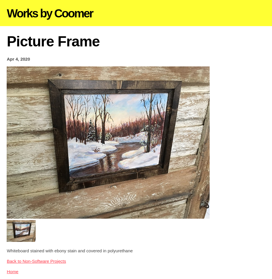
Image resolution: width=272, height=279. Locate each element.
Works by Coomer (50, 13)
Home (12, 271)
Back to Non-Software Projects (36, 261)
